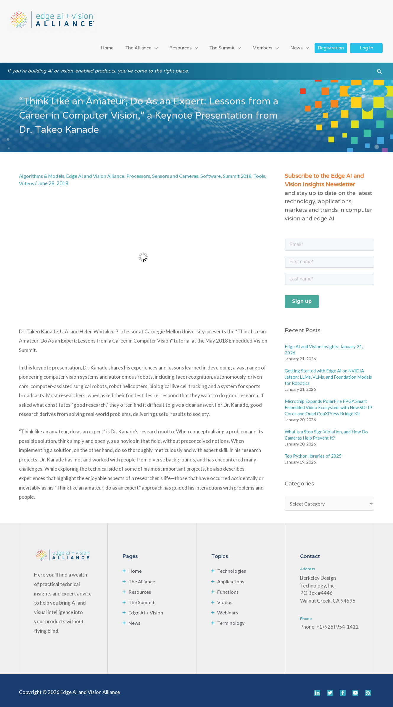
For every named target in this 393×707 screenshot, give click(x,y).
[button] (379, 69)
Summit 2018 (245, 172)
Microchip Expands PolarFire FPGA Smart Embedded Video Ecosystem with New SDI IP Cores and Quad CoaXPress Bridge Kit (328, 403)
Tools (25, 179)
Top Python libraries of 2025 (313, 451)
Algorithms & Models (42, 172)
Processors (142, 172)
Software (217, 172)
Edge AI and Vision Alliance (98, 172)
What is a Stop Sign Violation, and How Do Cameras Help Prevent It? (326, 430)
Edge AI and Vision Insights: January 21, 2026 (324, 345)
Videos (41, 179)
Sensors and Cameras (181, 172)
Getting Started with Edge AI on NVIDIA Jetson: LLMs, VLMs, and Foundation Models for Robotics (328, 373)
